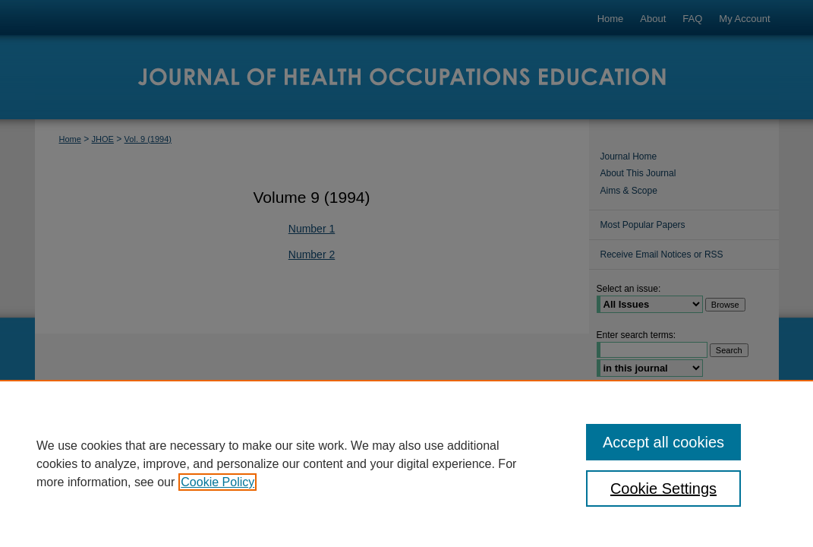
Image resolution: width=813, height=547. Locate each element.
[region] (406, 463)
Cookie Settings (663, 488)
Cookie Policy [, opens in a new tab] (217, 482)
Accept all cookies (663, 442)
